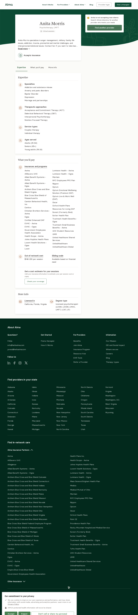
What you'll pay (37, 67)
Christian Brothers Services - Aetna (23, 553)
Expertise (21, 67)
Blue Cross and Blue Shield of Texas (22, 540)
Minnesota (60, 387)
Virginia (108, 391)
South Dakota (87, 416)
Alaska (10, 391)
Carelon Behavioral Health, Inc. (20, 544)
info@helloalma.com (15, 345)
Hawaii (10, 429)
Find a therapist (47, 341)
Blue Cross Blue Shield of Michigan (22, 532)
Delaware (11, 416)
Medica (73, 485)
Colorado (11, 408)
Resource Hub (79, 353)
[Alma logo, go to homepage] (9, 5)
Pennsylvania (86, 404)
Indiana (35, 395)
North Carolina (62, 429)
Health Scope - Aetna (79, 460)
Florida (10, 421)
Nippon (73, 502)
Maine (34, 416)
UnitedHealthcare (77, 565)
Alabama (11, 387)
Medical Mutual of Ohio (80, 490)
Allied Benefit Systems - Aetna (21, 469)
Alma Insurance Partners (20, 450)
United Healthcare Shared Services (85, 561)
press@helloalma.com (16, 349)
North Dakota (87, 387)
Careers (109, 353)
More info (52, 67)
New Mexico (61, 421)
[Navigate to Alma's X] (26, 363)
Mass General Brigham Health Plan (85, 481)
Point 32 (73, 519)
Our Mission (111, 341)
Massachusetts (38, 425)
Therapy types (112, 362)
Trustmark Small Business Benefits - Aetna (88, 544)
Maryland (36, 421)
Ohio (83, 391)
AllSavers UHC (13, 460)
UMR (72, 557)
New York (60, 425)
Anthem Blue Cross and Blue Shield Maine (25, 494)
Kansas (35, 404)
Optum (73, 506)
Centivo (10, 549)
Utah (83, 429)
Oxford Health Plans (79, 515)
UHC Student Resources (80, 553)
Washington (110, 395)
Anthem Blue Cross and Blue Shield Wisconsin (27, 519)
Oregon (84, 400)
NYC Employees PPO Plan (81, 498)
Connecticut (12, 412)
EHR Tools (77, 358)
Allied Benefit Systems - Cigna (20, 473)
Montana (60, 400)
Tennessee (85, 421)
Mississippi (61, 391)
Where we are (112, 349)
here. (9, 598)
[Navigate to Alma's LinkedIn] (8, 363)
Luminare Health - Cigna (80, 477)
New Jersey (61, 416)
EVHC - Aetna (13, 561)
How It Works (47, 345)
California (11, 404)
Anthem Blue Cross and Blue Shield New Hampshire (29, 506)
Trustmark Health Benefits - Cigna (85, 540)
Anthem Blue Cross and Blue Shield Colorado (26, 477)
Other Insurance (16, 581)
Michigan (35, 429)
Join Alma (77, 345)
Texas (83, 425)
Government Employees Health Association (26, 574)
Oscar (72, 511)
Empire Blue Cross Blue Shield (20, 570)
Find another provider (104, 28)
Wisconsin (109, 408)
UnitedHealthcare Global (80, 570)
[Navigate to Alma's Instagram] (20, 363)
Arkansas (11, 400)
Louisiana (36, 412)
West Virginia (111, 404)
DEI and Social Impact (115, 345)
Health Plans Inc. (77, 456)
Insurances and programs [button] (36, 166)
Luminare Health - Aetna (80, 473)
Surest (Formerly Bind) (80, 532)
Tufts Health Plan (77, 549)
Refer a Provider (80, 362)
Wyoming (109, 412)
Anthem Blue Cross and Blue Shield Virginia (26, 515)
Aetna (10, 456)
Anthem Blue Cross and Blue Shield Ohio (24, 511)
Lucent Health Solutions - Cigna (83, 469)
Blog (108, 358)
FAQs (9, 341)
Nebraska (60, 404)
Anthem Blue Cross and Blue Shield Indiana (25, 485)
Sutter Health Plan (78, 536)
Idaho (34, 387)
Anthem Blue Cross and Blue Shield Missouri (26, 498)
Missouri (60, 395)
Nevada (59, 408)
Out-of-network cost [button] (34, 256)
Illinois (34, 391)
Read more (24, 48)
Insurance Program (81, 349)
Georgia (10, 425)
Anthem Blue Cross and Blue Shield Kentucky (27, 490)
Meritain (73, 494)
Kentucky (36, 408)
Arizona (10, 395)
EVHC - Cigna (13, 565)
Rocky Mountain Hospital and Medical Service (90, 527)
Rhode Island (86, 408)
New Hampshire (63, 412)
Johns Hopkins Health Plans (82, 464)
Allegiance (11, 464)
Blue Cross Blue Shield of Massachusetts (25, 527)
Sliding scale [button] (57, 256)
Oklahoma (85, 395)
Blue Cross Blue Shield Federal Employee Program (29, 523)
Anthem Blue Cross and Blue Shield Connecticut (28, 481)
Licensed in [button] (30, 301)
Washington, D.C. (112, 400)
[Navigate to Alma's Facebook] (14, 363)
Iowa (34, 400)
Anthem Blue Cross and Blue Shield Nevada (26, 502)
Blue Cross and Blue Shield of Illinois (23, 536)
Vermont (109, 387)
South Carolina (87, 412)
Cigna (9, 557)
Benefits (77, 341)
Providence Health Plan (80, 523)
